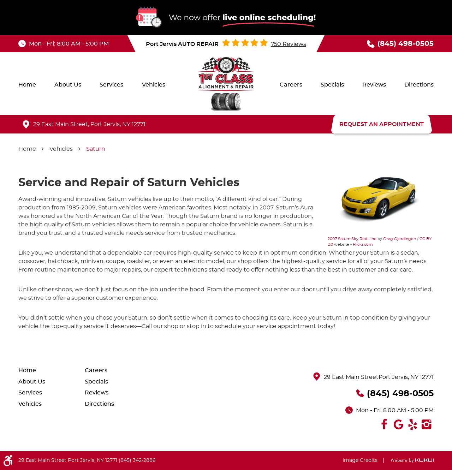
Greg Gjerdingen (399, 239)
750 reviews (288, 44)
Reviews (374, 85)
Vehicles (153, 85)
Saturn (95, 149)
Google (398, 424)
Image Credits (360, 460)
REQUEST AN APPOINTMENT (381, 124)
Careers (291, 85)
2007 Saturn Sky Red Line (352, 239)
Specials (332, 85)
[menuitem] (27, 85)
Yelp (412, 424)
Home (27, 85)
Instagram (427, 424)
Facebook (384, 424)
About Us (67, 85)
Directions (419, 85)
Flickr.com (363, 244)
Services (111, 85)
